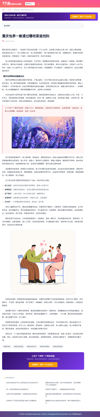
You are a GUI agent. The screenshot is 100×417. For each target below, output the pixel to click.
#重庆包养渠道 (18, 347)
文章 (9, 10)
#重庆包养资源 (57, 347)
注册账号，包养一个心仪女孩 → (82, 17)
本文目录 (7, 26)
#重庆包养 (7, 347)
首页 (3, 10)
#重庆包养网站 (44, 347)
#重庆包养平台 (31, 347)
